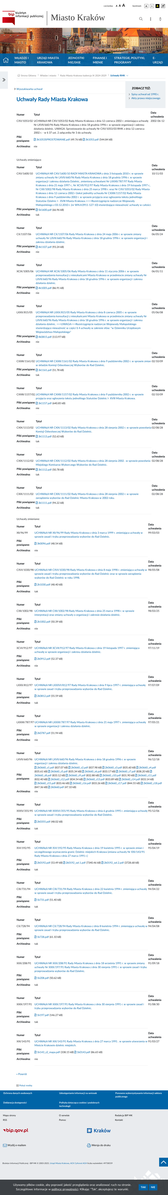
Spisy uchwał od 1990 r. (145, 94)
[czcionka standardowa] (117, 6)
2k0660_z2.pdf (78, 767)
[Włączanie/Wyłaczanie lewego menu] (4, 80)
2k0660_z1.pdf (44, 767)
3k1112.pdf (44, 469)
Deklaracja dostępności (15, 1103)
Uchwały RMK (117, 76)
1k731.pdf (41, 900)
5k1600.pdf (44, 210)
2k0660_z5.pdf (57, 771)
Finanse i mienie (100, 60)
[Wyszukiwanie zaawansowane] (141, 19)
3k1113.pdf (44, 436)
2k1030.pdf (42, 584)
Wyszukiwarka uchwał (29, 89)
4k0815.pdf (44, 337)
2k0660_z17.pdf (115, 783)
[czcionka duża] (127, 6)
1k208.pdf (41, 978)
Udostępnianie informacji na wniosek (78, 1093)
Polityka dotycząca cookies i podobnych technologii (79, 1104)
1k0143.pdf (82, 1052)
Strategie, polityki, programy (129, 60)
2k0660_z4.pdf (146, 767)
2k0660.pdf (55, 787)
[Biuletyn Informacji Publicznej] (42, 1132)
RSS (5, 1120)
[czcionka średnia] (119, 6)
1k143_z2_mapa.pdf (47, 1052)
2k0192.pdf (42, 862)
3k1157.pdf (44, 403)
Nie (153, 1187)
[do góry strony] (163, 1162)
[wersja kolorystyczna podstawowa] (146, 6)
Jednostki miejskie (76, 60)
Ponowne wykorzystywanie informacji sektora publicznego (138, 1095)
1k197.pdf (41, 1015)
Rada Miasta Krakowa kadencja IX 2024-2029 (83, 76)
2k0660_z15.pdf (45, 783)
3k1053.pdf (90, 139)
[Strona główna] (7, 60)
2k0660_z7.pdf (125, 771)
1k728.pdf (41, 937)
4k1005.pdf (44, 288)
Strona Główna (28, 76)
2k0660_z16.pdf (80, 783)
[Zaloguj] (160, 19)
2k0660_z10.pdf (110, 775)
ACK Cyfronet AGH (78, 1163)
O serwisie (64, 1115)
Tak (143, 1187)
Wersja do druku (99, 1145)
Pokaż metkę (25, 1085)
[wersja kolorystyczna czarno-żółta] (157, 6)
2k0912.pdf (42, 659)
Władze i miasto (21, 60)
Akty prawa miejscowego (145, 98)
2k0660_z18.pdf (151, 783)
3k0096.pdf (42, 543)
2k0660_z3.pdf (112, 767)
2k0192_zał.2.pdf (112, 862)
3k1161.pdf (44, 370)
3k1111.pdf (44, 503)
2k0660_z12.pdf (58, 779)
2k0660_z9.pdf (75, 775)
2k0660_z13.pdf (94, 779)
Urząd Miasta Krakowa (48, 60)
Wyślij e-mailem (14, 1145)
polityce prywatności (65, 1189)
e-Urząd (158, 60)
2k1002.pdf (42, 621)
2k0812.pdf (42, 696)
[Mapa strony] (151, 19)
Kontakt (119, 1120)
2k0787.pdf (42, 733)
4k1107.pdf (44, 247)
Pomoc (62, 1120)
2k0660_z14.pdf (129, 779)
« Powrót (21, 1074)
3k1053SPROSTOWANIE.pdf (52, 139)
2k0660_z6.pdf (91, 771)
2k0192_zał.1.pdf (74, 862)
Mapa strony (9, 1115)
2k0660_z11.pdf (145, 775)
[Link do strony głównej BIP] (58, 18)
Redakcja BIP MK (123, 1115)
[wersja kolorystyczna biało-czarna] (151, 6)
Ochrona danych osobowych (17, 1093)
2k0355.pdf (42, 821)
